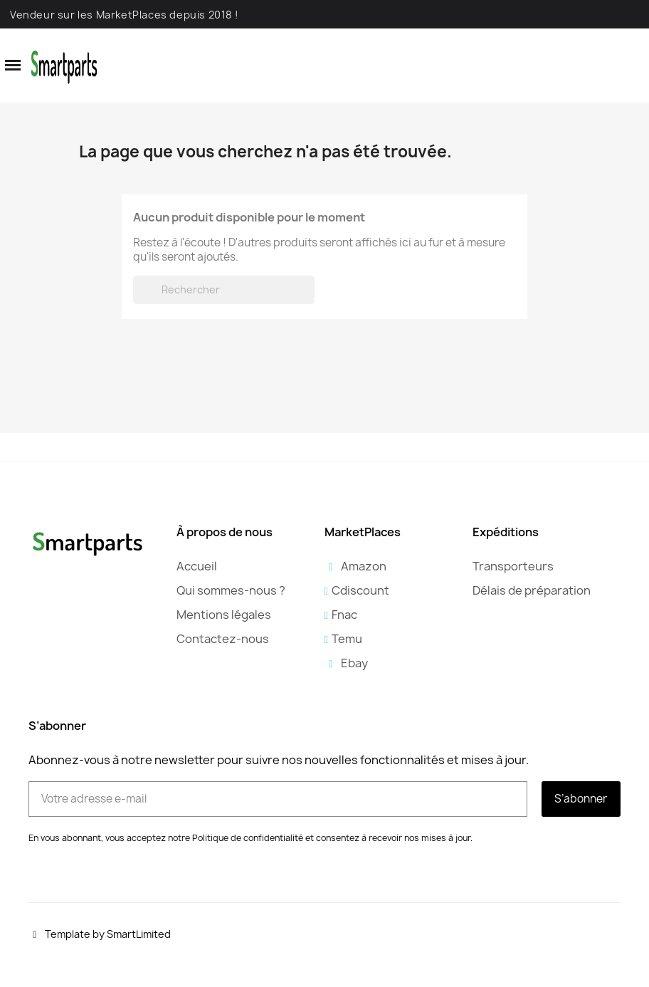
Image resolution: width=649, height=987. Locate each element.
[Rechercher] (224, 290)
